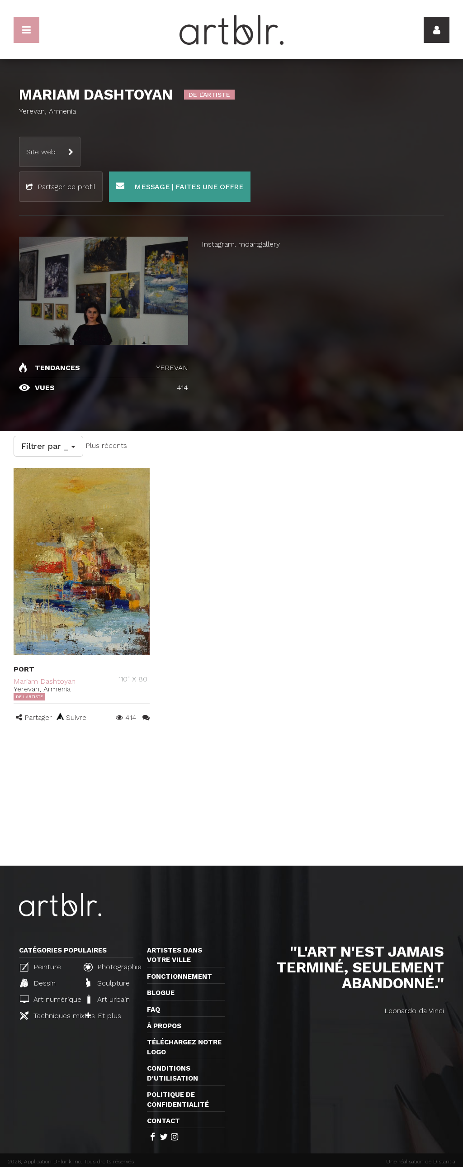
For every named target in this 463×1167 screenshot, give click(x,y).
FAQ (153, 1009)
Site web (41, 152)
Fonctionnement (179, 976)
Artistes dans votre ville (174, 955)
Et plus (103, 1015)
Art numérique (48, 999)
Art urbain (107, 999)
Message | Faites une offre (180, 186)
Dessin (38, 982)
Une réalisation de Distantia (420, 1161)
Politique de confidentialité (178, 1099)
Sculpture (108, 982)
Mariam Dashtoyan (45, 681)
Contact (163, 1121)
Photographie (112, 967)
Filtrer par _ (48, 446)
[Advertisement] (231, 797)
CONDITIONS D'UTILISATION (172, 1073)
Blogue (161, 993)
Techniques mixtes (48, 1015)
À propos (164, 1026)
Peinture (40, 967)
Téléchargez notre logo (184, 1047)
